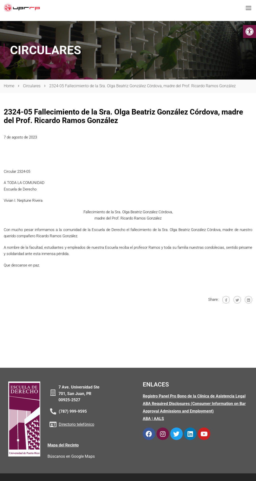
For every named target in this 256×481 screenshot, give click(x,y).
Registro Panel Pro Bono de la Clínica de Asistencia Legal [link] (194, 396)
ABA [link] (147, 419)
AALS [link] (159, 419)
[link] (249, 31)
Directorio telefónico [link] (76, 424)
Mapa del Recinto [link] (63, 445)
